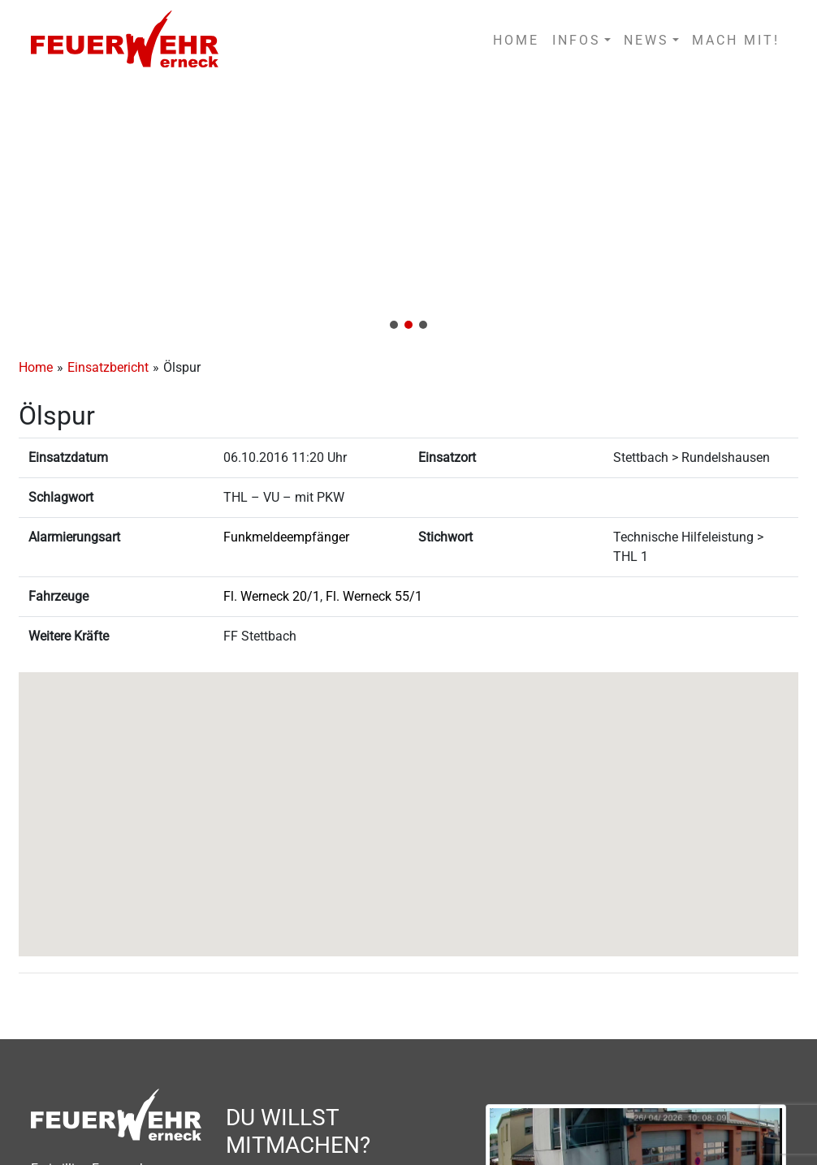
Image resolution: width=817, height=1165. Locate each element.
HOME (516, 40)
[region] (408, 210)
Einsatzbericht (108, 367)
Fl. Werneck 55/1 (374, 596)
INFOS (576, 40)
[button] (408, 210)
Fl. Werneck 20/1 (271, 596)
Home (36, 367)
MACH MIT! (736, 40)
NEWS (646, 40)
